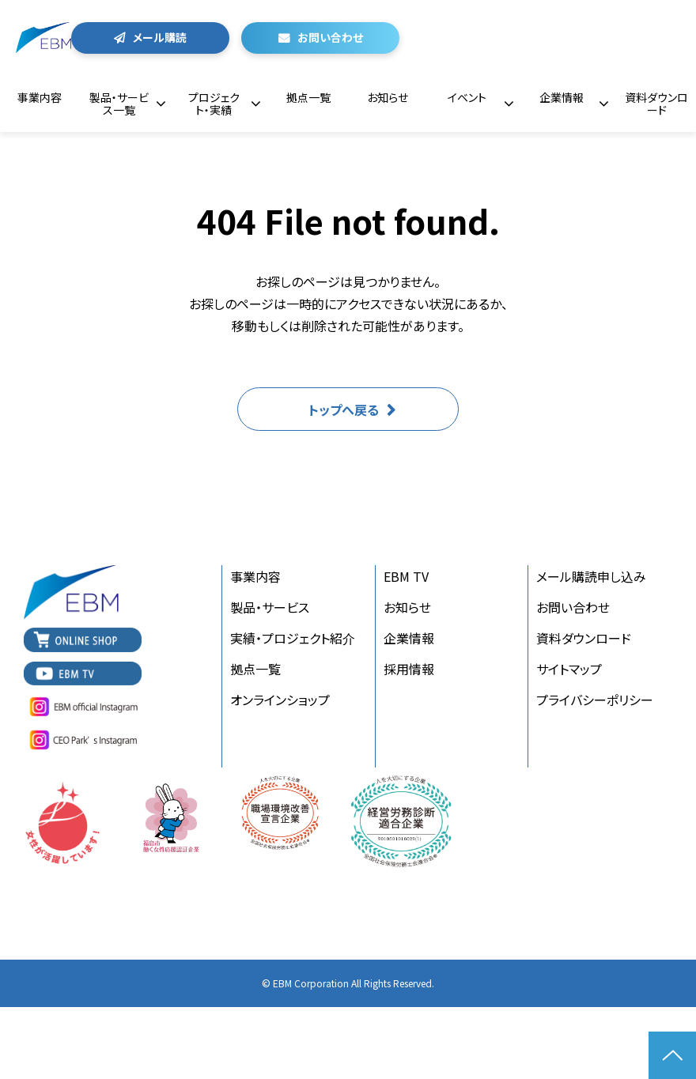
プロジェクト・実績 (214, 103)
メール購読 (160, 37)
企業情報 (561, 97)
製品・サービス (269, 607)
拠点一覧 (308, 97)
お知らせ (387, 97)
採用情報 (409, 668)
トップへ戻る (343, 409)
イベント (467, 97)
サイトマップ (569, 668)
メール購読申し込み (591, 576)
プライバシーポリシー (594, 699)
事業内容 (39, 97)
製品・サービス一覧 (119, 103)
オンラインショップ (280, 699)
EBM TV (406, 576)
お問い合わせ (330, 37)
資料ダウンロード (656, 103)
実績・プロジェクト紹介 (292, 637)
